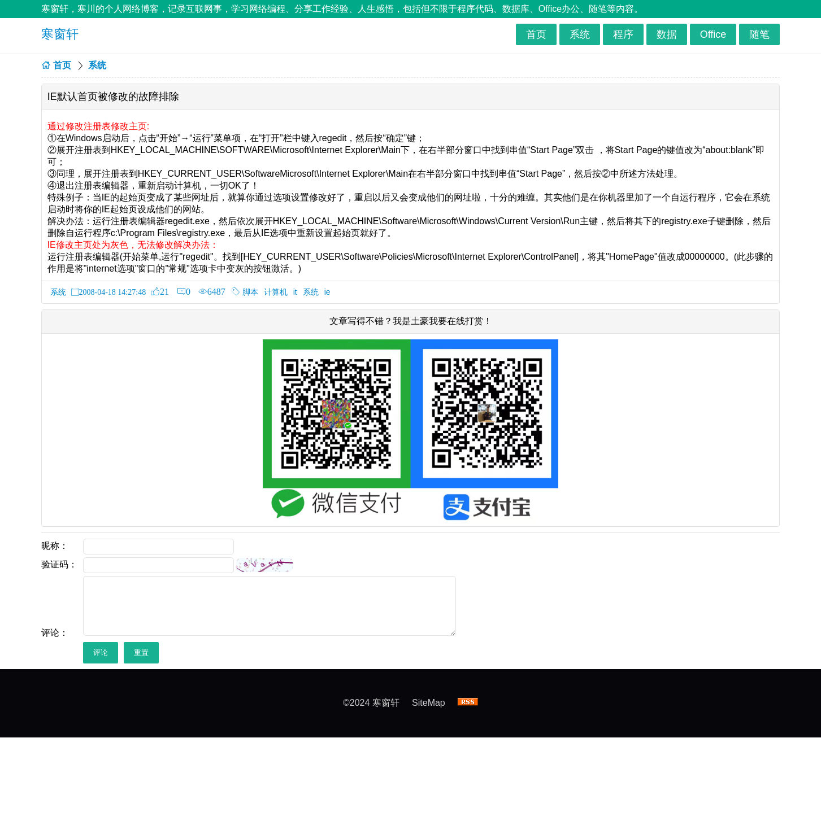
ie (327, 291)
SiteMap (428, 703)
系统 (580, 34)
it (295, 291)
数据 (667, 34)
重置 (141, 652)
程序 (623, 34)
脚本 (250, 291)
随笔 (759, 34)
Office (713, 34)
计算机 (276, 291)
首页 (536, 34)
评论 (100, 652)
